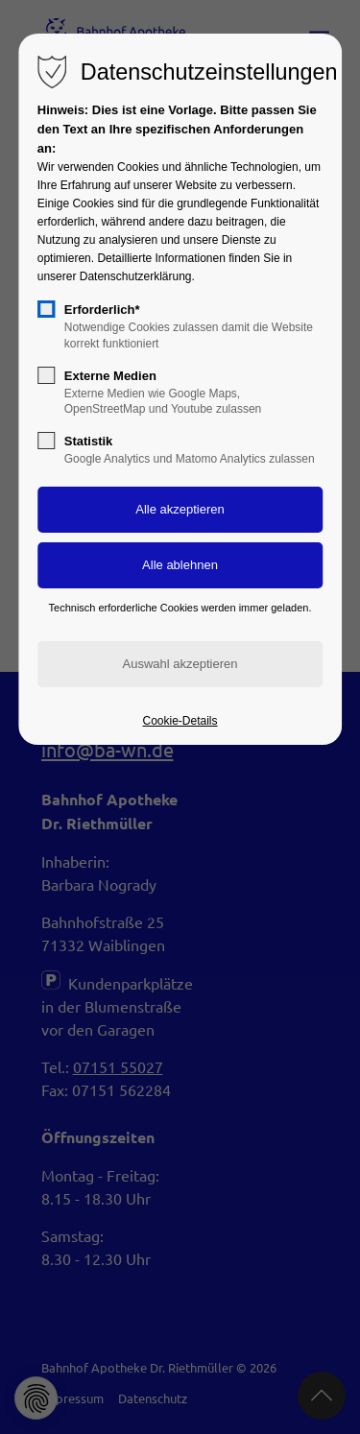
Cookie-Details (179, 721)
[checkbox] (46, 309)
